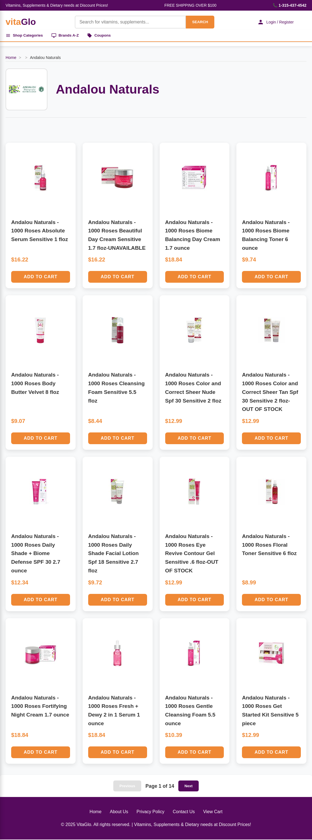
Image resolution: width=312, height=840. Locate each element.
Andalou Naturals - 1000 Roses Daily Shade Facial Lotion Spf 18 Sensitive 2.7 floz (113, 554)
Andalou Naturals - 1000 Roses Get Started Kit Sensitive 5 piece (270, 711)
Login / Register (274, 22)
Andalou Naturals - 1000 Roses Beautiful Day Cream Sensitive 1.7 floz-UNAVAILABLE (117, 235)
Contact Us (184, 812)
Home (11, 58)
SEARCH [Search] (198, 22)
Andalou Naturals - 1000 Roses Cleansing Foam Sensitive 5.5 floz (116, 388)
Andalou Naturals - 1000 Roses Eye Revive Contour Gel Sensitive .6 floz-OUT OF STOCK (192, 554)
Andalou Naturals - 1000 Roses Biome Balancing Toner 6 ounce (266, 235)
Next (188, 787)
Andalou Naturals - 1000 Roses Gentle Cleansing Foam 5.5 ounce (190, 711)
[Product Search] (128, 22)
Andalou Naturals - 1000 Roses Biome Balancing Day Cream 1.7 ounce (192, 235)
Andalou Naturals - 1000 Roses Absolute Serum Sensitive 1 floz (39, 231)
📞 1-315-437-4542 (289, 5)
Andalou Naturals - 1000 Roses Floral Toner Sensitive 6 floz (269, 545)
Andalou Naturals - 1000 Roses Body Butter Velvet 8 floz (35, 384)
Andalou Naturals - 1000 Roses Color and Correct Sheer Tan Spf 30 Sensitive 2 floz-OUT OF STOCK (270, 393)
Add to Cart (40, 277)
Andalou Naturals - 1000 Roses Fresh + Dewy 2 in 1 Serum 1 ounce (114, 711)
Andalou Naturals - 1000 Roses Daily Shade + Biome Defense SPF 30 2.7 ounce (35, 554)
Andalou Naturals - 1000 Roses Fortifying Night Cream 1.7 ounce (40, 706)
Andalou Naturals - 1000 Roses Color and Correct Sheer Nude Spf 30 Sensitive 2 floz (193, 388)
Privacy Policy (150, 812)
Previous (127, 787)
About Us (119, 812)
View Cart (212, 812)
